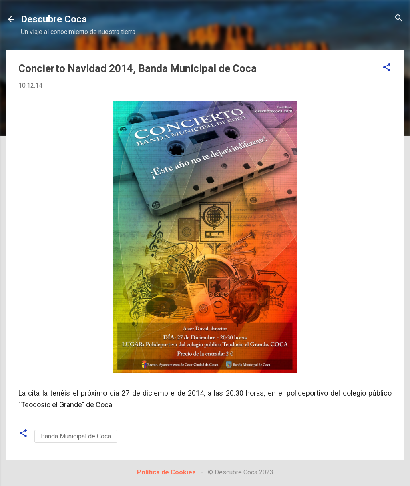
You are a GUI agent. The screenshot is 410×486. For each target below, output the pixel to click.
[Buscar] (399, 19)
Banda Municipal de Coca (76, 436)
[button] (387, 67)
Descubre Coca (54, 19)
